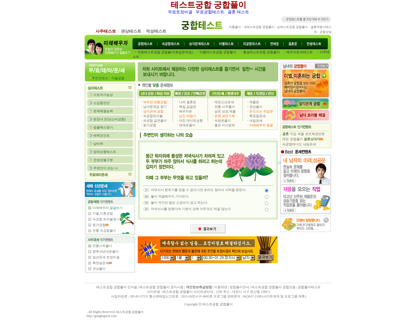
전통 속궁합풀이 (104, 231)
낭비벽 (98, 144)
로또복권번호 (315, 134)
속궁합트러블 (153, 116)
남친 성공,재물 (225, 111)
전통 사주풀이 (224, 107)
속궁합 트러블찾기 (106, 219)
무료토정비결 (180, 12)
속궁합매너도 (292, 144)
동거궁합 (99, 225)
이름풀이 (235, 27)
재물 (301, 134)
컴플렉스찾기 (103, 127)
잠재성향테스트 (104, 152)
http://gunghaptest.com (101, 316)
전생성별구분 (103, 160)
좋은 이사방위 (224, 125)
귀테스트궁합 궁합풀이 (259, 27)
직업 (293, 134)
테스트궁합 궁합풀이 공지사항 (161, 287)
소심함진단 (101, 103)
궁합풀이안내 (239, 287)
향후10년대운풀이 (106, 251)
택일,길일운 (187, 107)
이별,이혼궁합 (103, 213)
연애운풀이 (187, 125)
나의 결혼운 (187, 102)
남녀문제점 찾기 (155, 107)
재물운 (254, 102)
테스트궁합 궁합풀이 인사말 (117, 287)
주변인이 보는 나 (105, 168)
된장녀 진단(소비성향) (109, 119)
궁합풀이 (296, 139)
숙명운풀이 (222, 121)
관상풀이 (99, 269)
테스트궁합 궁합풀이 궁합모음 (274, 287)
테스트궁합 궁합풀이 (208, 4)
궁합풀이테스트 (309, 287)
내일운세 (255, 121)
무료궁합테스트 (210, 12)
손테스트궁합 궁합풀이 (292, 27)
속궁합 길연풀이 (155, 121)
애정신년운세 (224, 102)
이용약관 (220, 287)
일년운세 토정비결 (106, 257)
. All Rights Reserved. (101, 312)
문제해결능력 (103, 111)
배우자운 (185, 111)
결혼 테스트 (238, 12)
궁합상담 (326, 31)
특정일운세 (101, 263)
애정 (285, 139)
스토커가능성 (103, 95)
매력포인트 (101, 135)
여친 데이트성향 (191, 121)
